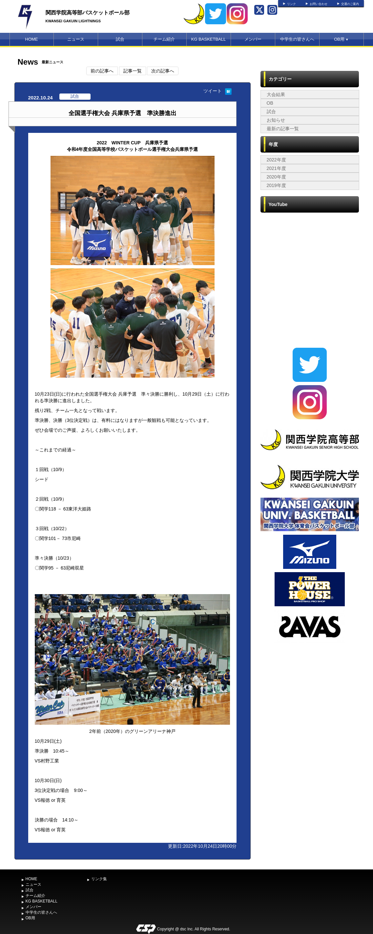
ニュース (75, 39)
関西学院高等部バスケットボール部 (88, 12)
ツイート (212, 90)
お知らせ (276, 120)
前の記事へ (102, 70)
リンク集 (99, 879)
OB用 (341, 39)
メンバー (252, 39)
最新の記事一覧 (283, 128)
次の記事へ (162, 70)
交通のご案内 (350, 4)
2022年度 (276, 159)
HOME (31, 39)
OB (270, 103)
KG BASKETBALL (208, 39)
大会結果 (276, 94)
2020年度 (276, 176)
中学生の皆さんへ (297, 39)
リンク (291, 4)
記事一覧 (132, 70)
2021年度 (276, 168)
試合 (120, 39)
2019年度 (276, 185)
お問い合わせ (318, 4)
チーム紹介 (164, 39)
